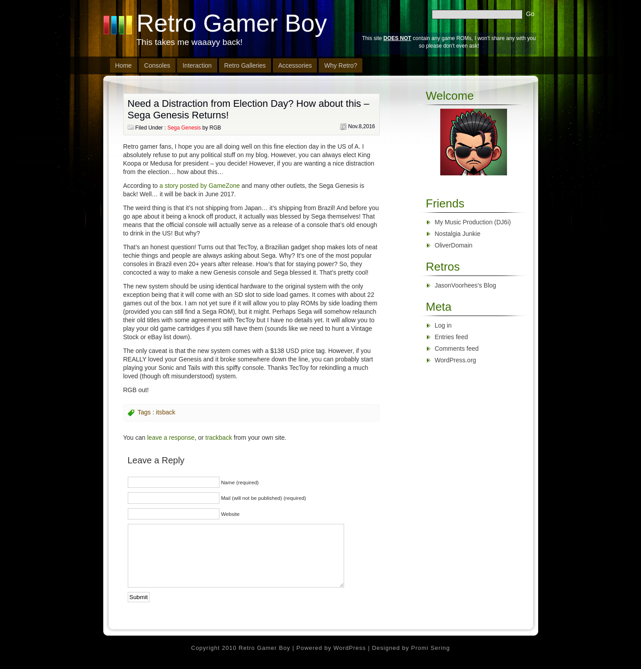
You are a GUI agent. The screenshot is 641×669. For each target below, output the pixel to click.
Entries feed (451, 337)
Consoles (157, 65)
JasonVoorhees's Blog (465, 285)
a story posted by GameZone (199, 185)
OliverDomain (454, 245)
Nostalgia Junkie (458, 233)
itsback (165, 412)
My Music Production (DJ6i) (473, 222)
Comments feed (457, 348)
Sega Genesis (184, 128)
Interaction (197, 65)
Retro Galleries (245, 65)
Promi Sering (430, 648)
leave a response (171, 437)
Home (123, 65)
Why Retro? (340, 65)
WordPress (349, 648)
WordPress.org (455, 360)
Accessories (295, 65)
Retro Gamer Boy (232, 23)
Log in (443, 325)
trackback (218, 437)
